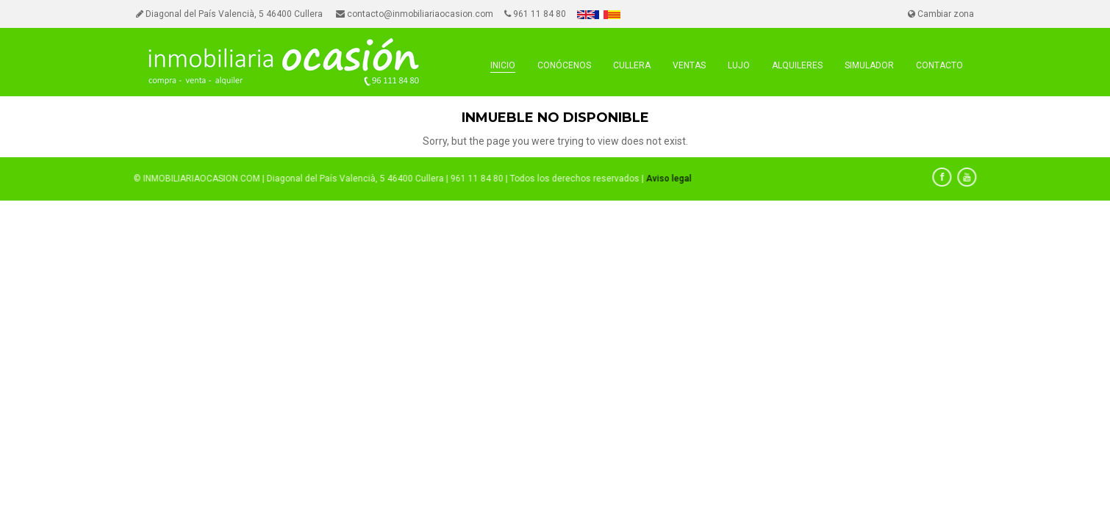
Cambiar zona (941, 14)
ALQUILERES (797, 65)
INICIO (502, 65)
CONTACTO (939, 65)
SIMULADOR (869, 65)
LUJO (739, 65)
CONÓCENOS (564, 65)
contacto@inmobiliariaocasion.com (414, 14)
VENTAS (689, 65)
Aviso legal (666, 178)
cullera (632, 65)
